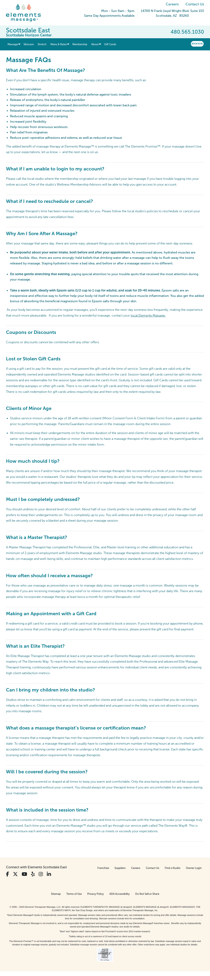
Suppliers (120, 867)
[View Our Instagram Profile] (40, 874)
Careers (172, 4)
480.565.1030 (187, 32)
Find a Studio (172, 867)
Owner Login (194, 867)
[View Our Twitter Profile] (15, 874)
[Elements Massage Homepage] (26, 12)
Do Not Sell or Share (147, 893)
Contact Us (194, 4)
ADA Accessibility (119, 893)
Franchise (103, 867)
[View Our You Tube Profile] (24, 874)
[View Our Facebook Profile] (7, 874)
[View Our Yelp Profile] (32, 874)
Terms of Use (74, 893)
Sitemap (56, 893)
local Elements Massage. (148, 315)
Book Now (197, 44)
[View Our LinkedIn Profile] (49, 874)
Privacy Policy (95, 893)
